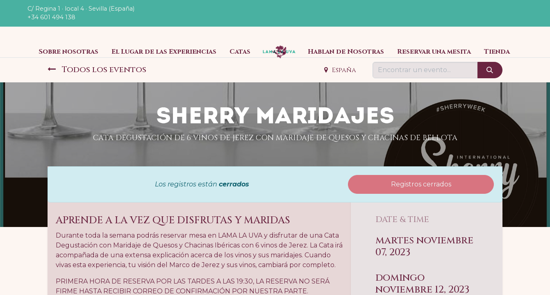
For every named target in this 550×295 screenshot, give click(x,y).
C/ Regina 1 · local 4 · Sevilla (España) (80, 8)
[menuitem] (68, 51)
